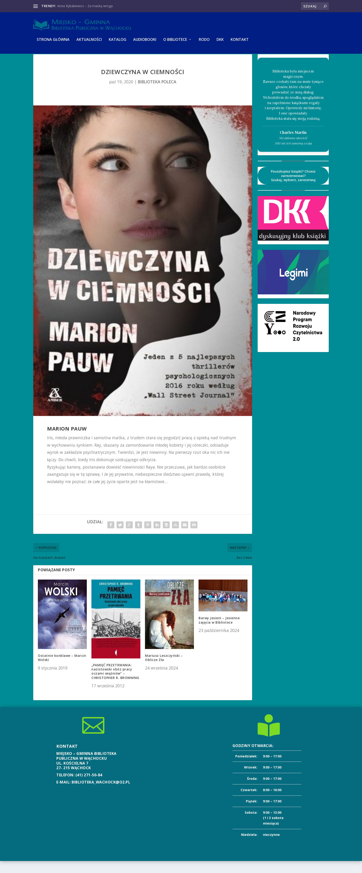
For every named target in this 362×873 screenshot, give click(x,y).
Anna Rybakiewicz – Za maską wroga (85, 6)
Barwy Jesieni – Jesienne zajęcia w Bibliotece (219, 632)
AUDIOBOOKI (144, 43)
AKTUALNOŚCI (89, 43)
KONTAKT (240, 43)
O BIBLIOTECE (175, 43)
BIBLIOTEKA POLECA (157, 93)
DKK (220, 43)
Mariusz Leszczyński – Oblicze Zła (164, 669)
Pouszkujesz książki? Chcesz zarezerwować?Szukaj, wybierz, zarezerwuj (293, 187)
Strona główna (53, 43)
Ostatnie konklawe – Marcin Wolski (62, 669)
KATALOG (117, 43)
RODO (204, 43)
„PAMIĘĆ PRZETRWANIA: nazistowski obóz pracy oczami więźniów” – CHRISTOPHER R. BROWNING (115, 683)
